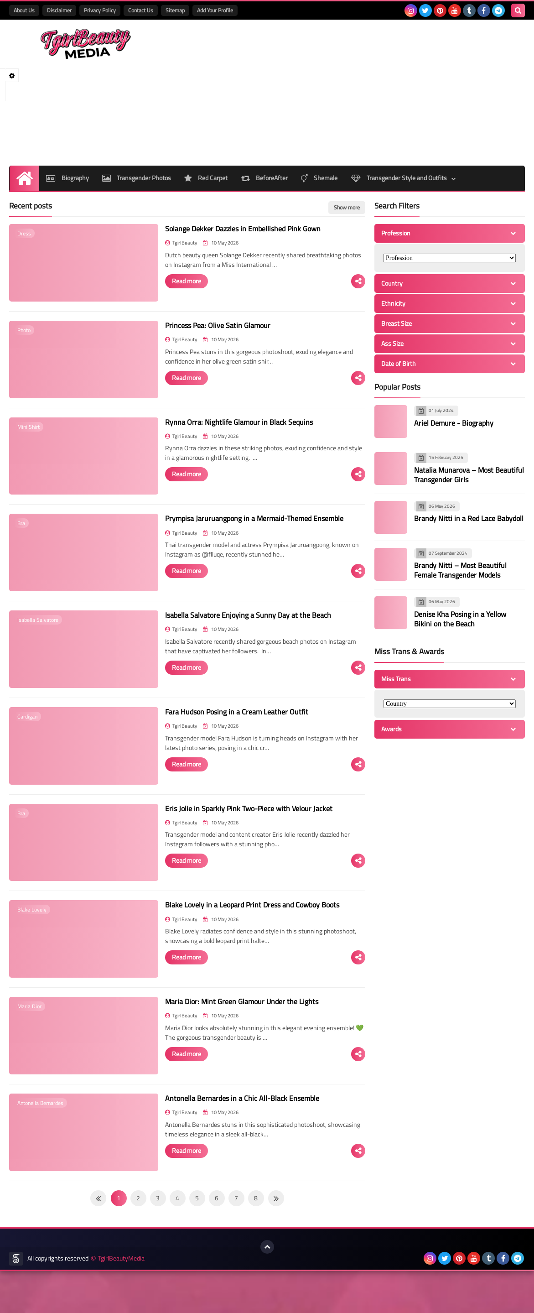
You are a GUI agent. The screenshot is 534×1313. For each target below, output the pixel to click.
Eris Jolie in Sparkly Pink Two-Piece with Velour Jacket (236, 833)
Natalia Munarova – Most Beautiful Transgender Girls (469, 474)
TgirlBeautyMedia (121, 1300)
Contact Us (140, 10)
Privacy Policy (100, 10)
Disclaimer (59, 10)
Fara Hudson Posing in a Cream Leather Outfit (224, 733)
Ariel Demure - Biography (453, 423)
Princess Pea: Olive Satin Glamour (205, 329)
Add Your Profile (215, 10)
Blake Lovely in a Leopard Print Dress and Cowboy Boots (240, 934)
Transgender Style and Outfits (400, 178)
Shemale (320, 178)
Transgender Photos (136, 178)
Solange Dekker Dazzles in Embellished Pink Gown (230, 228)
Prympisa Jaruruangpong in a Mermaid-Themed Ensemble (242, 531)
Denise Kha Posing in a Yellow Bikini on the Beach (460, 618)
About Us (24, 10)
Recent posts (30, 205)
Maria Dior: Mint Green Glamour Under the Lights (229, 1035)
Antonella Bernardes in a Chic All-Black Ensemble (230, 1136)
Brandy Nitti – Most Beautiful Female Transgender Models (460, 570)
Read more (174, 281)
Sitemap (175, 10)
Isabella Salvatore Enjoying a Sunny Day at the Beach (236, 632)
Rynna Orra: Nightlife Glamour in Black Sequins (227, 430)
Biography (67, 178)
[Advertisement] (359, 92)
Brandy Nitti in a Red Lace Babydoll (469, 518)
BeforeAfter (265, 178)
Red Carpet (206, 178)
